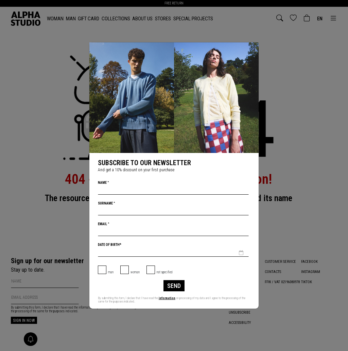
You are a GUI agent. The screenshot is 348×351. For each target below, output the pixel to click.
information (167, 298)
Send (174, 285)
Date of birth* (109, 245)
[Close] (253, 48)
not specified (165, 272)
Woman (135, 272)
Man (111, 272)
